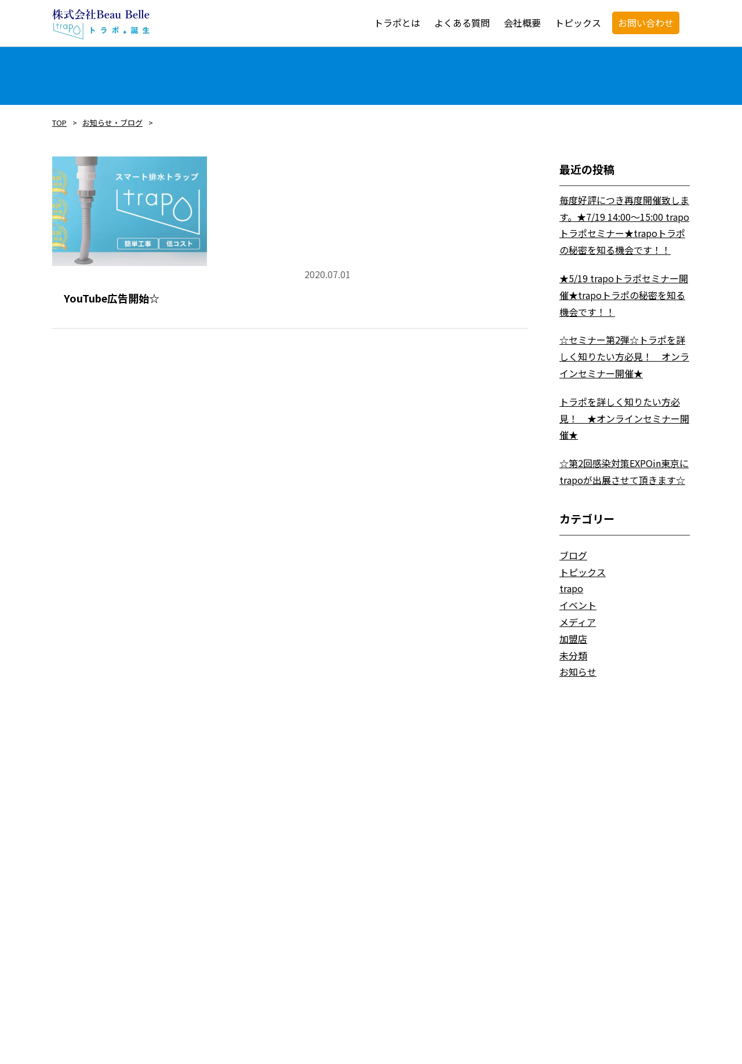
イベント (577, 605)
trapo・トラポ (101, 24)
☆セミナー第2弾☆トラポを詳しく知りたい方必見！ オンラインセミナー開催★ (624, 356)
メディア (577, 622)
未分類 (573, 655)
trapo (571, 588)
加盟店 (573, 639)
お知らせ (577, 672)
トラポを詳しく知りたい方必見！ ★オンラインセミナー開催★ (624, 418)
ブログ (573, 555)
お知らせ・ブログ (112, 122)
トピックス (582, 572)
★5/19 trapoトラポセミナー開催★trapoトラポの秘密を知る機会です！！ (623, 295)
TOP (59, 122)
